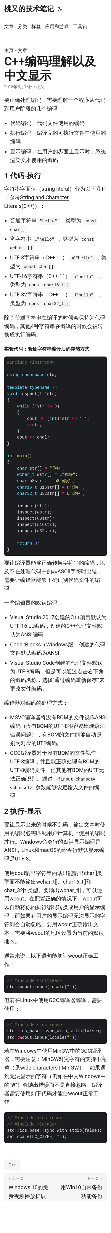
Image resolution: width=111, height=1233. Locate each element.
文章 (22, 50)
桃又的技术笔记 (29, 9)
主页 (9, 50)
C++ (12, 1165)
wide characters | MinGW (49, 1068)
